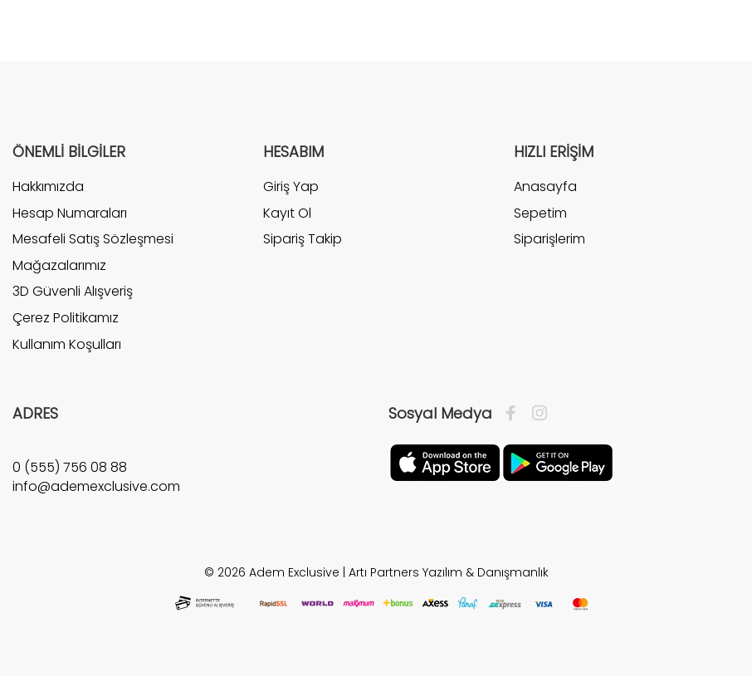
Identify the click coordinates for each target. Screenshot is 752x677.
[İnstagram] (535, 414)
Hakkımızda (48, 187)
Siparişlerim (549, 238)
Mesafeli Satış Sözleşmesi (92, 238)
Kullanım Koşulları (66, 344)
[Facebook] (515, 414)
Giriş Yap (291, 187)
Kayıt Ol (287, 213)
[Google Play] (557, 462)
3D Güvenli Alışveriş (72, 291)
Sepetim (540, 213)
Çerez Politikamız (65, 317)
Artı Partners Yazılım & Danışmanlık (449, 572)
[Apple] (444, 462)
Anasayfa (545, 187)
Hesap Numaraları (69, 213)
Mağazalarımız (59, 265)
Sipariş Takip (302, 238)
